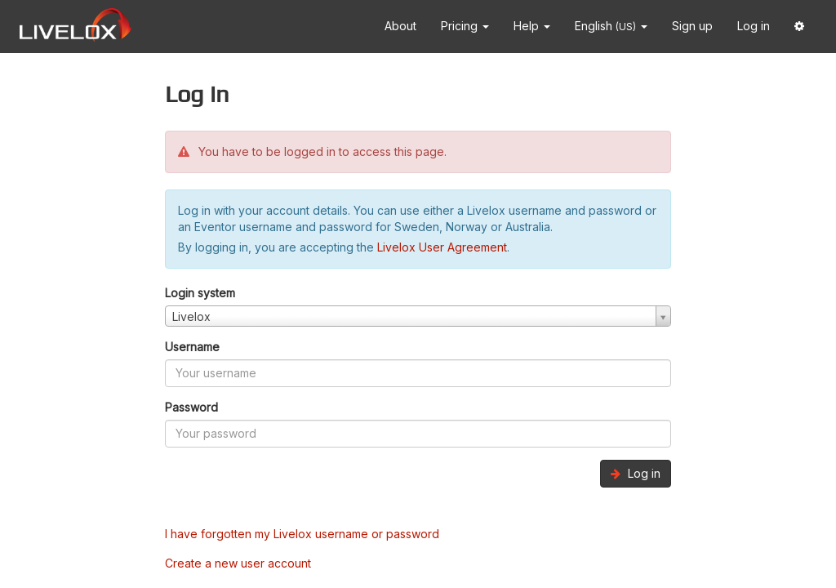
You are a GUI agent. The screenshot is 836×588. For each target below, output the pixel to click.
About (400, 26)
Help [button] (532, 26)
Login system (200, 293)
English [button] (611, 26)
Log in (753, 26)
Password (191, 407)
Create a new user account (238, 563)
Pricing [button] (465, 26)
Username (192, 347)
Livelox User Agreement (442, 247)
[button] (799, 26)
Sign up (692, 26)
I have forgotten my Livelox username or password (302, 534)
